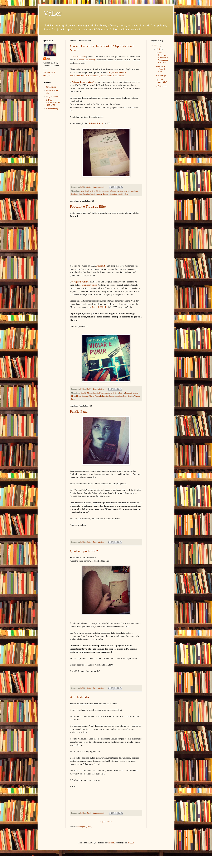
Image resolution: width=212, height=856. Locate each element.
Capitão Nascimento (100, 393)
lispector (99, 194)
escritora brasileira (131, 191)
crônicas (113, 191)
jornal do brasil (89, 194)
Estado (121, 393)
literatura (106, 194)
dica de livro (113, 393)
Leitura (135, 393)
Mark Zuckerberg (87, 59)
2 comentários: (98, 389)
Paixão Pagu (78, 411)
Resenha (112, 396)
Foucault (100, 265)
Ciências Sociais (89, 285)
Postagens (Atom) (84, 826)
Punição (105, 396)
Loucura (85, 396)
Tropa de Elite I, (99, 307)
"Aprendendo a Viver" (83, 82)
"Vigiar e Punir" (80, 281)
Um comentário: (99, 187)
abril (158, 49)
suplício (119, 396)
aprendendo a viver (88, 191)
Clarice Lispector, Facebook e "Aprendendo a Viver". (162, 58)
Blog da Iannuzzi (53, 96)
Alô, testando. (80, 697)
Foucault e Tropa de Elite (88, 206)
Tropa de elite (128, 396)
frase (80, 194)
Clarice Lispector (78, 56)
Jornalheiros (51, 87)
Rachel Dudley (52, 108)
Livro (127, 194)
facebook (74, 194)
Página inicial (106, 821)
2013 (156, 45)
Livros (78, 396)
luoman (111, 843)
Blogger (130, 843)
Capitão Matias (86, 393)
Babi (48, 59)
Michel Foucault (95, 396)
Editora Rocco (96, 123)
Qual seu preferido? (84, 551)
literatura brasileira (117, 194)
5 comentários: (98, 542)
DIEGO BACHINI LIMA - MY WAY (53, 102)
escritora (120, 191)
